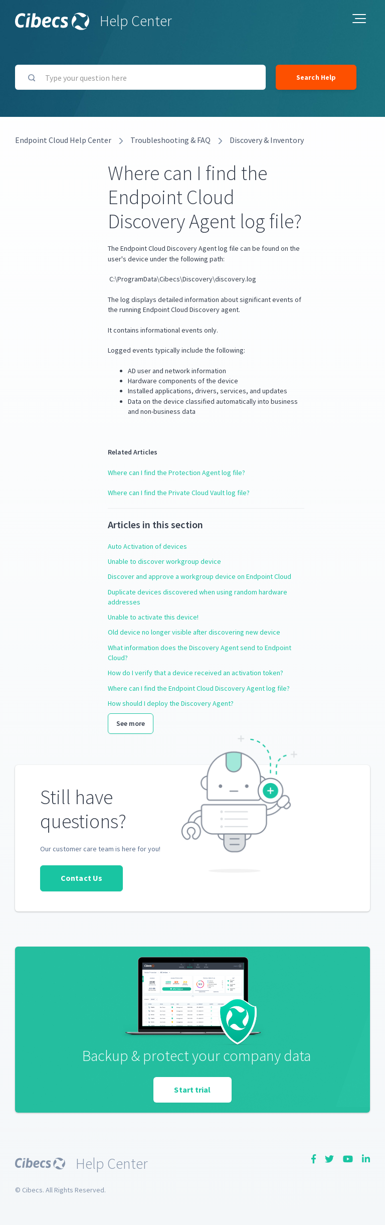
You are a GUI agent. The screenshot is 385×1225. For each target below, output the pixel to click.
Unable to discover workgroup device (164, 561)
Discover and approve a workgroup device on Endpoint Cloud (199, 576)
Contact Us (81, 878)
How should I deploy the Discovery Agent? (171, 703)
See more (130, 723)
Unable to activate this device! (153, 617)
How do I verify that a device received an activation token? (195, 672)
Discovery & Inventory (267, 140)
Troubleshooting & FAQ (170, 140)
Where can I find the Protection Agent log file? (176, 472)
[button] (359, 18)
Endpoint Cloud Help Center (63, 140)
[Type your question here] (140, 77)
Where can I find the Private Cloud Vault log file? (179, 492)
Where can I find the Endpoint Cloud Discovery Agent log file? (199, 688)
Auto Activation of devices (147, 546)
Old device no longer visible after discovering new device (194, 632)
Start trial (192, 1090)
